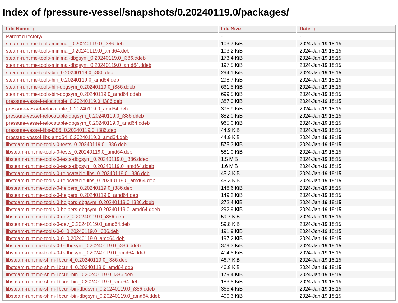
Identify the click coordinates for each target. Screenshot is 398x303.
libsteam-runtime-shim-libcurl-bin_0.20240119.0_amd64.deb (72, 281)
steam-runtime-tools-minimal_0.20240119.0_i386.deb (65, 43)
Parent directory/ (24, 36)
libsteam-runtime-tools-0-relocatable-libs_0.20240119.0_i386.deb (78, 173)
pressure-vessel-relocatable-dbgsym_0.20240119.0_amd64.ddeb (78, 123)
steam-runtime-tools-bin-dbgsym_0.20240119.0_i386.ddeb (70, 87)
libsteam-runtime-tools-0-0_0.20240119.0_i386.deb (62, 231)
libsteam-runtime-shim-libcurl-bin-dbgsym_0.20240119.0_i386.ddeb (80, 288)
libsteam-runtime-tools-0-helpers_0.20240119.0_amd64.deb (72, 195)
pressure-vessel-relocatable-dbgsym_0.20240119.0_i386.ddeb (75, 116)
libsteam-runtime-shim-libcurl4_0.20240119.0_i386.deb (66, 260)
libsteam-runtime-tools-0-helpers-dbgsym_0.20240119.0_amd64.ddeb (83, 209)
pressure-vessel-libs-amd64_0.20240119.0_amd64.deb (67, 137)
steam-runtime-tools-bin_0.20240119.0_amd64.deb (62, 79)
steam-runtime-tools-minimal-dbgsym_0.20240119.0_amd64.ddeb (78, 65)
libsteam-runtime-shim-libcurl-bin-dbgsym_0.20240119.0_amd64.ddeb (83, 296)
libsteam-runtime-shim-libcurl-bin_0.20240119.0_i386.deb (69, 274)
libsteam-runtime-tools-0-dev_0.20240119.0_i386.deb (65, 216)
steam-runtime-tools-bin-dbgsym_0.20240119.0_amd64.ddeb (73, 94)
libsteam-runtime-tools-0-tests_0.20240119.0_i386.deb (66, 144)
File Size (231, 28)
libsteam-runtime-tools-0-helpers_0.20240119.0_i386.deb (69, 188)
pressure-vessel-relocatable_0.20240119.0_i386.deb (64, 101)
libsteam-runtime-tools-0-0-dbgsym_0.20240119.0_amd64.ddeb (76, 252)
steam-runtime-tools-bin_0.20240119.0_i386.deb (59, 72)
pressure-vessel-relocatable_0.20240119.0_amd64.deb (67, 108)
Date (304, 28)
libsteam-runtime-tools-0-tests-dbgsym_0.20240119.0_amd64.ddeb (80, 166)
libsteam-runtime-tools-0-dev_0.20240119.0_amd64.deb (68, 224)
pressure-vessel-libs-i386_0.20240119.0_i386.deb (61, 130)
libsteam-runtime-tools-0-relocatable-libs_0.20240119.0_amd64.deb (80, 180)
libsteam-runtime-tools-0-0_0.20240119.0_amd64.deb (65, 238)
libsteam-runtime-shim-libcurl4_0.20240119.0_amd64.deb (69, 267)
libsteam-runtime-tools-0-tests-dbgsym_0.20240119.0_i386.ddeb (77, 159)
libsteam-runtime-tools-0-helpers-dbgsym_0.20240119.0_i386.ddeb (80, 202)
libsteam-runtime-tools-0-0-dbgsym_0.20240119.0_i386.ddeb (73, 245)
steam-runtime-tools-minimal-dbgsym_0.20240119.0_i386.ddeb (76, 58)
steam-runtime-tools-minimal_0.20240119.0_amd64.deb (68, 51)
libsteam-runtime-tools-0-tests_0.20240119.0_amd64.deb (69, 152)
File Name (18, 28)
